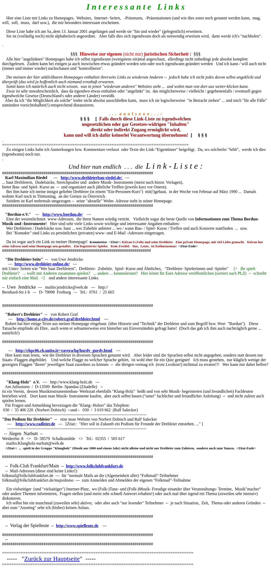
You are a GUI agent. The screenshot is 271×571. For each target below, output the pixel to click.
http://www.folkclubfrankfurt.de (94, 466)
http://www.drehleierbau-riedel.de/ (92, 177)
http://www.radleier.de (35, 424)
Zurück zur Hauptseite (52, 558)
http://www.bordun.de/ (62, 214)
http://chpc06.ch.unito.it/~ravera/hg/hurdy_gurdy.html (64, 350)
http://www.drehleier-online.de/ (42, 264)
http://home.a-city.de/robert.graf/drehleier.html (58, 319)
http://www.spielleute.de (77, 525)
